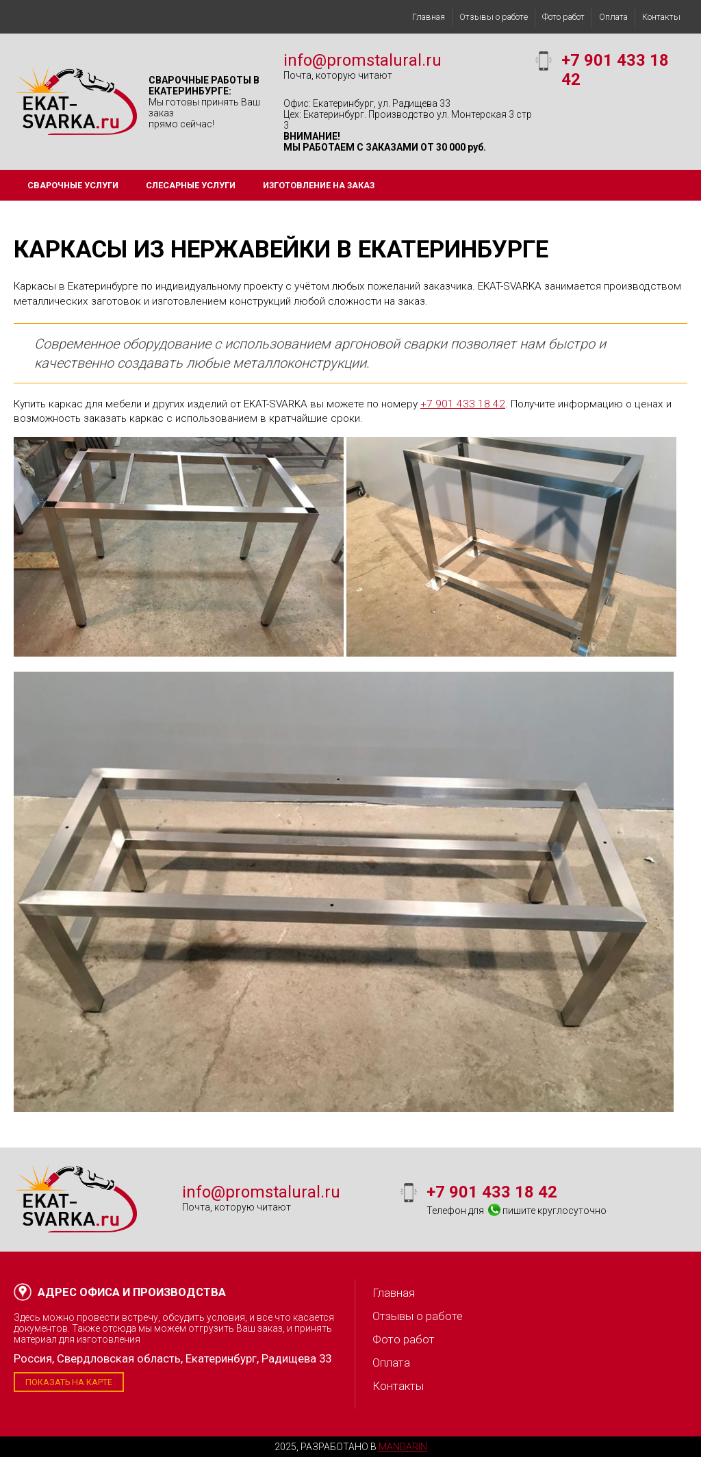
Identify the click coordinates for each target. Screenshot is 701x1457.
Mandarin (403, 1446)
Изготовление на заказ (318, 185)
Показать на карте (68, 1382)
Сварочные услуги (72, 185)
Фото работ (563, 17)
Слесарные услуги (190, 185)
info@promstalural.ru (362, 60)
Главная (428, 17)
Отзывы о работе (493, 17)
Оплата (613, 17)
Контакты (661, 17)
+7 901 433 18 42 (462, 404)
